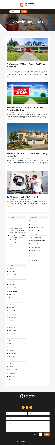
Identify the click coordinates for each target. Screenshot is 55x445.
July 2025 (11, 297)
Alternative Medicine (36, 244)
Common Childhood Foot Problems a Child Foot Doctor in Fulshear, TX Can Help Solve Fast (18, 230)
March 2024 (12, 350)
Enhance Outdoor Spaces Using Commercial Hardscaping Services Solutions (17, 244)
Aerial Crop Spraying (36, 237)
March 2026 (12, 271)
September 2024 (13, 330)
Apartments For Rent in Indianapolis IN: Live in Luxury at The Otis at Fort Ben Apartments (17, 223)
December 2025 (13, 281)
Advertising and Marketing (24, 199)
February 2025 (12, 314)
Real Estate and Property (24, 69)
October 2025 (12, 288)
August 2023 (12, 373)
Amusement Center (35, 250)
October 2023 (12, 366)
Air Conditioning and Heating (38, 240)
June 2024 (11, 340)
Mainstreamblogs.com (32, 442)
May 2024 (11, 343)
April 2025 (11, 307)
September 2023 (13, 370)
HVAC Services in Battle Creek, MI (22, 197)
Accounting (33, 224)
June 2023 (11, 379)
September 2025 (13, 291)
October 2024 (12, 327)
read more (9, 78)
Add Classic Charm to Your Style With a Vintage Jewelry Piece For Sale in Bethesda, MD (17, 252)
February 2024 (12, 353)
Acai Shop (33, 221)
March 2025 (12, 311)
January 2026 (12, 278)
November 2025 (13, 284)
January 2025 (12, 317)
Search (24, 11)
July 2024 (11, 337)
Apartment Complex (36, 257)
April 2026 (11, 268)
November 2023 (13, 363)
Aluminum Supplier (35, 247)
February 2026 (12, 275)
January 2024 (12, 356)
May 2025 (11, 304)
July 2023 (11, 376)
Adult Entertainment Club (37, 227)
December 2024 (13, 320)
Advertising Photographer (37, 234)
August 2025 (12, 294)
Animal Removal (35, 253)
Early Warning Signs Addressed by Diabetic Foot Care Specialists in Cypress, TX (17, 237)
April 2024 (11, 347)
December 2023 (13, 360)
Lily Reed (11, 69)
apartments (34, 260)
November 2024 (13, 324)
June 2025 (11, 301)
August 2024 (12, 334)
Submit (46, 434)
